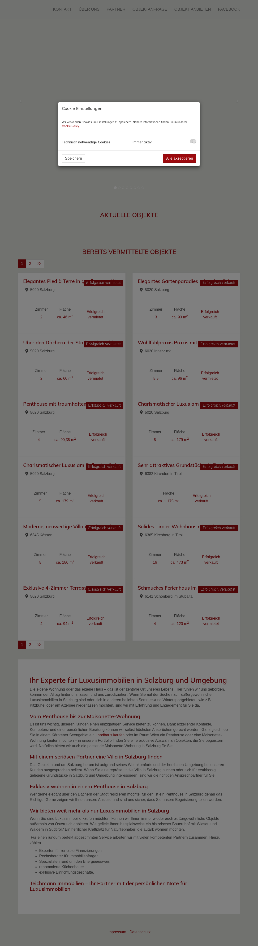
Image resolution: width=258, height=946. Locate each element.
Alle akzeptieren (179, 158)
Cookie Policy (70, 126)
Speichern (73, 158)
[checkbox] (193, 141)
